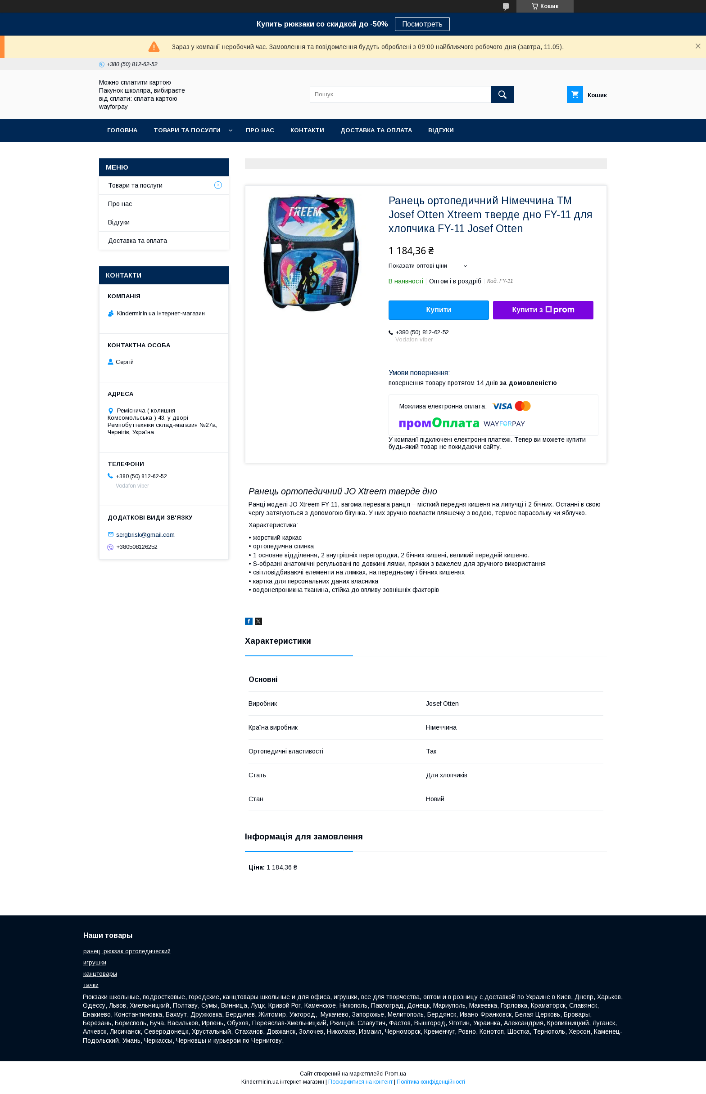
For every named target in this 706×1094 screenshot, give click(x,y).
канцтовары (100, 973)
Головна (122, 130)
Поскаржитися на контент (360, 1082)
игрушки (94, 962)
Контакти (307, 130)
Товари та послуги (135, 185)
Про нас (260, 130)
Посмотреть (422, 24)
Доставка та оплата (376, 130)
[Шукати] (502, 94)
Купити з (543, 310)
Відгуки (441, 130)
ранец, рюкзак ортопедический (127, 951)
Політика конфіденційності (431, 1082)
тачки (91, 985)
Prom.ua (395, 1074)
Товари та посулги (187, 130)
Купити (439, 310)
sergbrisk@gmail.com (145, 534)
